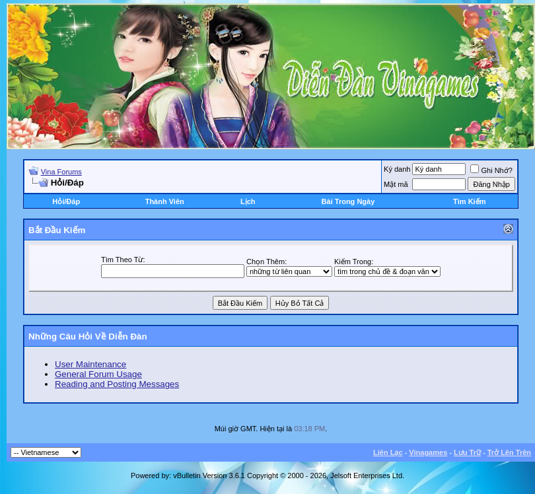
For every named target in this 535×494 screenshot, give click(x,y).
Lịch (248, 201)
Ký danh (397, 169)
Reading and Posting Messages (117, 384)
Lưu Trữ (467, 452)
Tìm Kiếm (469, 201)
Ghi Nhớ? (491, 170)
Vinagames (428, 452)
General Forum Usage (98, 374)
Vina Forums (61, 172)
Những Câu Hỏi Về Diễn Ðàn (87, 336)
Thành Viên (164, 201)
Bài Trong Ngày (348, 201)
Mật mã (396, 184)
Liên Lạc (388, 452)
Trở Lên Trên (509, 452)
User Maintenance (90, 364)
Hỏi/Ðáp (66, 201)
